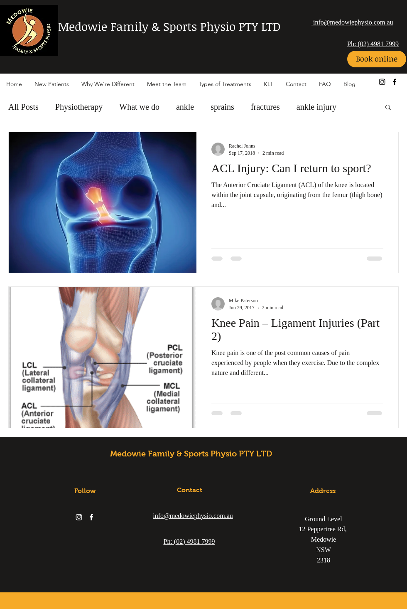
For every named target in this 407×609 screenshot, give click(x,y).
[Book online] (376, 59)
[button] (388, 108)
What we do (139, 106)
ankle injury (316, 106)
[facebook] (394, 82)
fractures (265, 106)
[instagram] (382, 82)
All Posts (23, 106)
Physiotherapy (79, 106)
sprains (222, 106)
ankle (185, 106)
